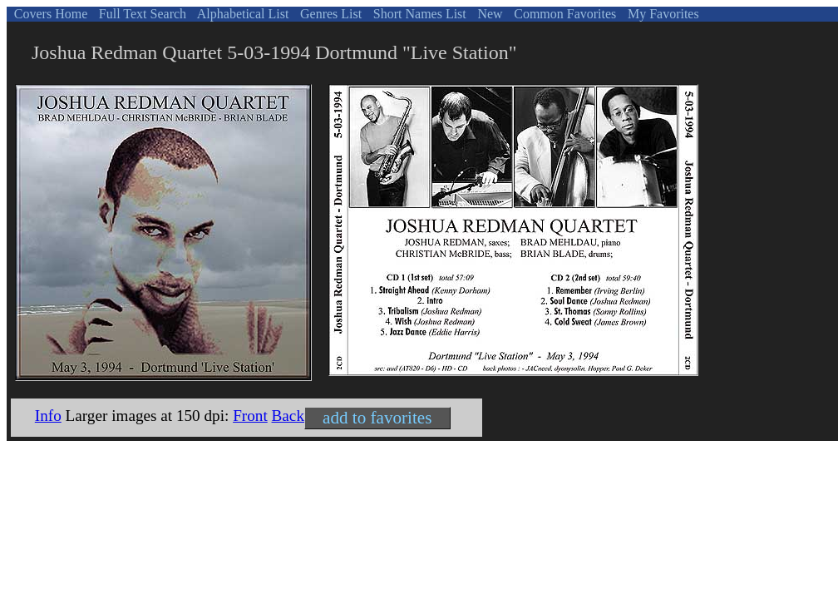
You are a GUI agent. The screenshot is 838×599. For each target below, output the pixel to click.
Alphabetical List (242, 14)
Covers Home (49, 14)
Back (288, 415)
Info (48, 415)
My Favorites (661, 14)
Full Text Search (141, 14)
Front (250, 415)
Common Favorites (563, 14)
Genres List (329, 14)
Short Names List (418, 14)
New (488, 14)
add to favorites (377, 418)
